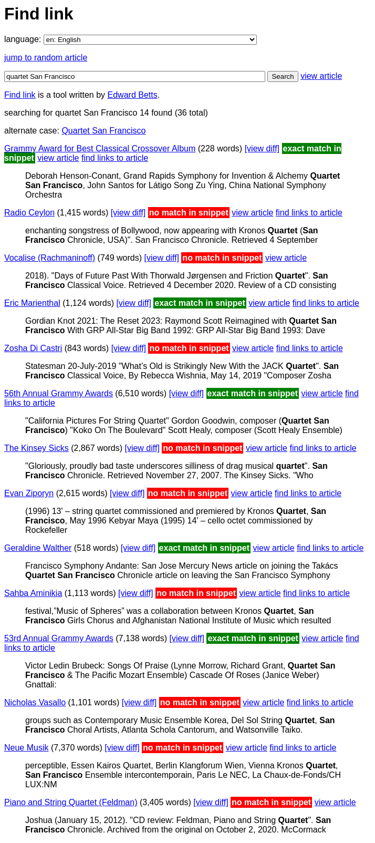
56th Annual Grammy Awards (58, 393)
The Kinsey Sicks (36, 448)
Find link (20, 94)
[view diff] (262, 148)
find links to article (114, 157)
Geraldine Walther (37, 547)
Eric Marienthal (32, 303)
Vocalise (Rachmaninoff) (49, 257)
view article (321, 75)
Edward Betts (133, 94)
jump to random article (45, 57)
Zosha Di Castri (33, 348)
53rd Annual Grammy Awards (58, 638)
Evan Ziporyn (29, 493)
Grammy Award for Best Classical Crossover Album (99, 148)
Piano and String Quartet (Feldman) (70, 802)
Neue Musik (26, 747)
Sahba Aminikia (33, 593)
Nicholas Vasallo (35, 702)
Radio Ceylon (29, 212)
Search (283, 76)
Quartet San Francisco (103, 130)
